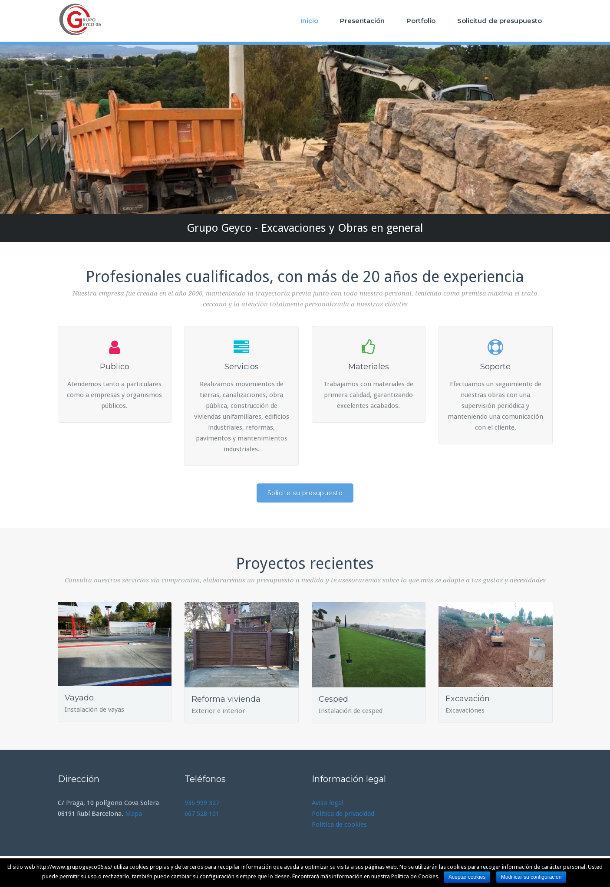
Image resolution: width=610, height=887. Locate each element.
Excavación (467, 698)
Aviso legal (327, 803)
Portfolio (420, 20)
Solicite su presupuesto (305, 493)
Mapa (133, 814)
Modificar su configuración (531, 877)
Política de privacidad (343, 814)
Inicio (309, 20)
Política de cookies (339, 824)
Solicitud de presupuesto (499, 20)
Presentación (362, 20)
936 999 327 (202, 803)
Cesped (333, 699)
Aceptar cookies (466, 877)
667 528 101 (202, 814)
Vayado (79, 698)
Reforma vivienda (225, 699)
